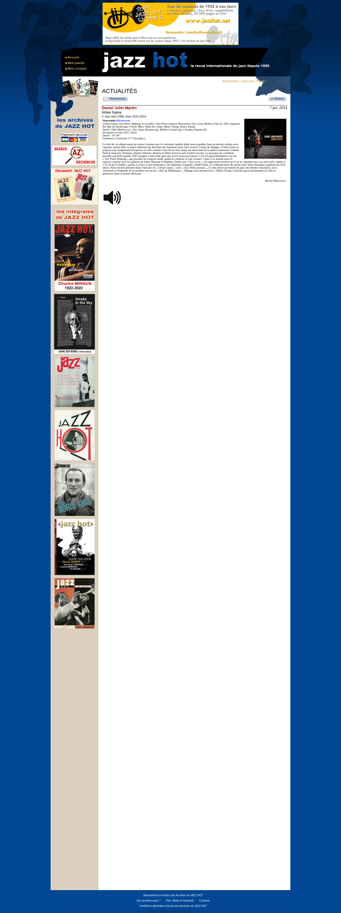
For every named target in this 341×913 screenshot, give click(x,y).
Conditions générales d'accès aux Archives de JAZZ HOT (173, 905)
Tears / (261, 81)
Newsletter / (231, 81)
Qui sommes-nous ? (148, 900)
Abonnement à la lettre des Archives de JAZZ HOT (173, 895)
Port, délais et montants (180, 900)
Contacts (204, 900)
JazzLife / (248, 81)
